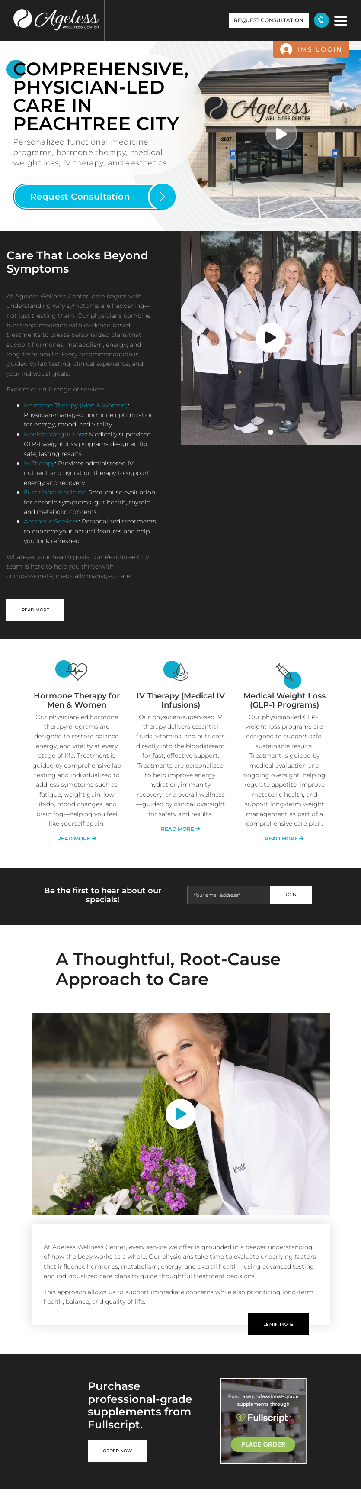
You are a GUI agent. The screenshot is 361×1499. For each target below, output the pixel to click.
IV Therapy (39, 463)
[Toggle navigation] (339, 20)
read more (76, 838)
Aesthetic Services (51, 521)
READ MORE (35, 609)
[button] (94, 197)
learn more (278, 1324)
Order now (117, 1450)
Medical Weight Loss (55, 434)
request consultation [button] (268, 20)
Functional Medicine (54, 492)
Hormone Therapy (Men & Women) (76, 405)
